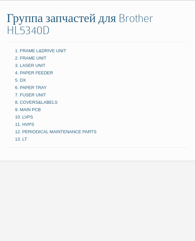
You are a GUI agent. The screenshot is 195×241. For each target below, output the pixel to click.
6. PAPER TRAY (31, 87)
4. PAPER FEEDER (34, 72)
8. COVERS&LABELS (36, 102)
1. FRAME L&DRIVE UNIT (40, 50)
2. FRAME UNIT (30, 58)
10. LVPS (24, 116)
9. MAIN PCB (28, 109)
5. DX (20, 80)
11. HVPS (24, 124)
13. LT (21, 139)
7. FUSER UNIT (30, 94)
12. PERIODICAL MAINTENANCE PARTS (55, 131)
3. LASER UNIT (30, 65)
